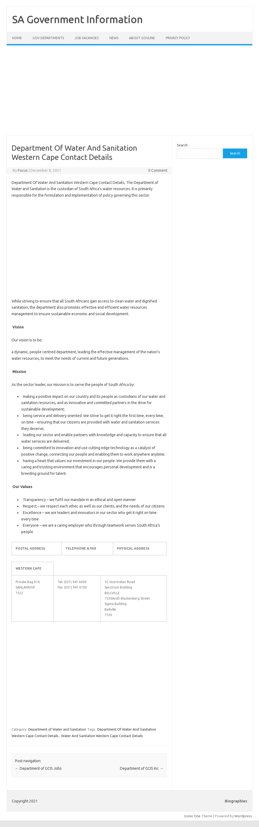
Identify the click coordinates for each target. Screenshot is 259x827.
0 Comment (157, 170)
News (113, 38)
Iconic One (192, 816)
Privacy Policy (178, 38)
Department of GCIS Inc (141, 768)
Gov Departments (48, 38)
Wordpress (243, 816)
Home (17, 38)
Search (182, 145)
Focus (23, 170)
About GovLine (142, 38)
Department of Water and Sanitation (57, 729)
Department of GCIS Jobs (38, 768)
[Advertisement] (129, 93)
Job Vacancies (87, 38)
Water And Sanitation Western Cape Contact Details (102, 736)
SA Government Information (77, 19)
